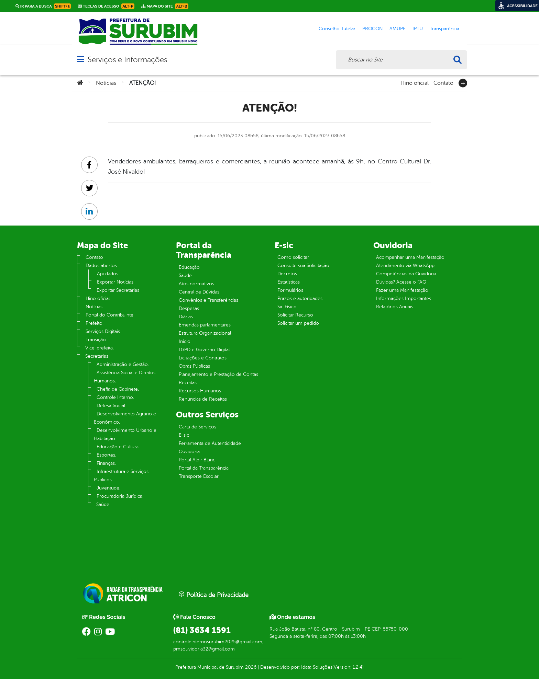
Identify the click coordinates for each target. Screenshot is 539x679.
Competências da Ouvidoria (406, 273)
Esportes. (106, 455)
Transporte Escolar (199, 476)
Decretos (287, 273)
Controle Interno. (115, 397)
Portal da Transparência (204, 468)
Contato (443, 82)
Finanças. (106, 463)
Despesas (189, 308)
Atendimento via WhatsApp (405, 265)
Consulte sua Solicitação (303, 265)
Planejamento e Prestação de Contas (218, 374)
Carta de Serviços (197, 426)
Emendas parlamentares (205, 324)
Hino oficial (414, 82)
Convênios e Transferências (208, 300)
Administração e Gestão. (123, 364)
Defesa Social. (111, 405)
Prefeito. (94, 323)
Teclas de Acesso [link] (106, 6)
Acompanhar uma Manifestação (410, 257)
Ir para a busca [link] (43, 6)
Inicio (184, 341)
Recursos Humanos (200, 390)
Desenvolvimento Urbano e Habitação (125, 434)
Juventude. (108, 488)
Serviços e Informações (127, 59)
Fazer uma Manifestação (402, 290)
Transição (96, 339)
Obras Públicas (194, 366)
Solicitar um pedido (298, 323)
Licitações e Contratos (203, 357)
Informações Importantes (403, 298)
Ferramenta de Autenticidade (210, 443)
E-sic (184, 435)
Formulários (290, 290)
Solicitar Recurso (295, 315)
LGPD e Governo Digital (204, 349)
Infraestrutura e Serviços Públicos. (121, 475)
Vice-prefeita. (99, 347)
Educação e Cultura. (118, 446)
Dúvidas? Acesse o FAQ (401, 282)
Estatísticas (288, 282)
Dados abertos (101, 265)
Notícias (106, 83)
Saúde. (103, 504)
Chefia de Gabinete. (118, 389)
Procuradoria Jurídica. (120, 496)
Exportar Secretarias (118, 290)
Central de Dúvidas (199, 292)
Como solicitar (293, 257)
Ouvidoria (189, 451)
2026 (250, 667)
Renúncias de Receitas (203, 399)
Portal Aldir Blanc (197, 459)
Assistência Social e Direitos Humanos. (124, 376)
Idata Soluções (316, 667)
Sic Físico (287, 306)
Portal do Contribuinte (109, 315)
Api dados (107, 273)
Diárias (186, 316)
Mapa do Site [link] (164, 6)
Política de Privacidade (213, 594)
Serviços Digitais (103, 331)
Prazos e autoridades (299, 298)
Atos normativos (196, 283)
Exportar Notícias (115, 282)
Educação (189, 267)
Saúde (185, 275)
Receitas (188, 382)
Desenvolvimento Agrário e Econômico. (125, 418)
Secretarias (96, 356)
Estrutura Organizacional (205, 333)
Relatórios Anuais (394, 306)
